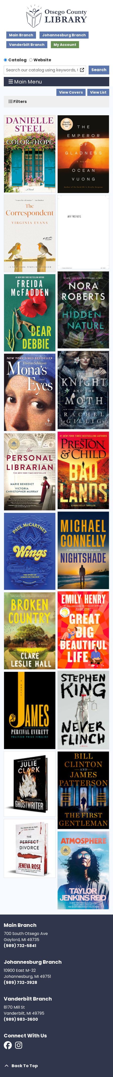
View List (98, 92)
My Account (65, 44)
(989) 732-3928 (20, 982)
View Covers (71, 92)
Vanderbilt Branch (27, 44)
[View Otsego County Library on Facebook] (8, 1047)
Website (42, 60)
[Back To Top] (56, 1066)
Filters (18, 101)
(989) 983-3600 (21, 1019)
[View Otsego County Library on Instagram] (18, 1047)
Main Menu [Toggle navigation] (25, 81)
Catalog (17, 60)
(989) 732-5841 (20, 946)
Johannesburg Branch (64, 35)
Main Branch (21, 35)
